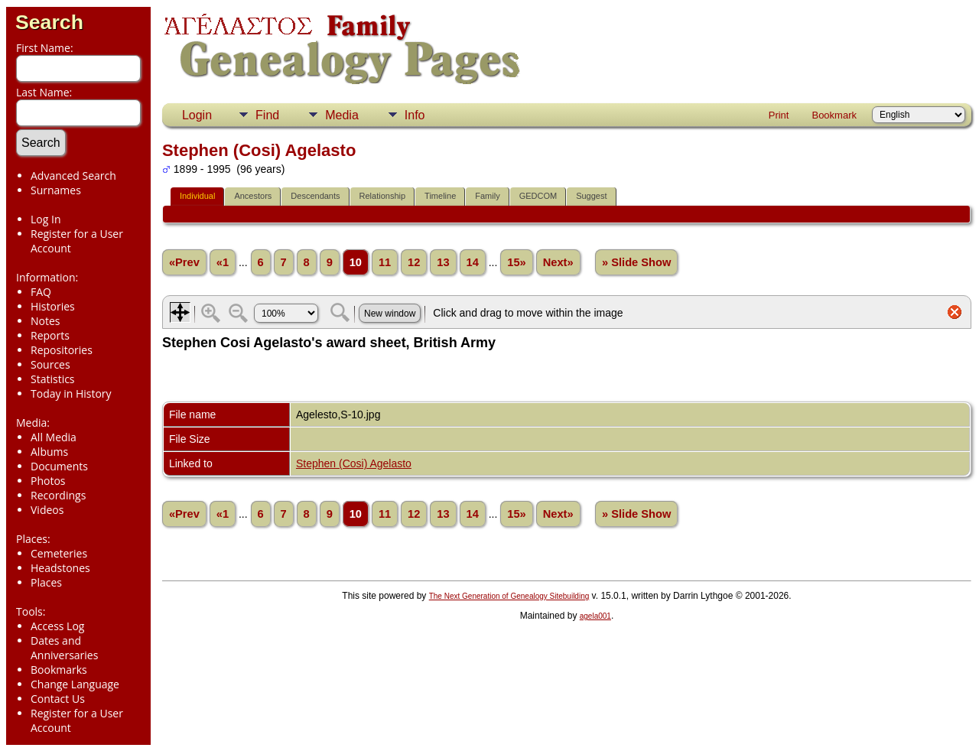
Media (342, 115)
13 (443, 262)
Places (46, 582)
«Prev (184, 262)
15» (516, 262)
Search (49, 22)
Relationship (382, 195)
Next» (558, 262)
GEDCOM (538, 195)
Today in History (71, 393)
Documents (59, 466)
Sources (50, 364)
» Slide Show (636, 262)
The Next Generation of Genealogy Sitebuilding (509, 596)
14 (473, 262)
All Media (53, 437)
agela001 (595, 616)
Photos (48, 480)
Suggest (591, 195)
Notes (45, 321)
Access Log (57, 626)
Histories (53, 306)
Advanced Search (73, 175)
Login (197, 115)
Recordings (58, 495)
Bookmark (834, 115)
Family (487, 195)
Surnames (56, 190)
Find (267, 115)
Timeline (440, 195)
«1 (222, 262)
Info (415, 115)
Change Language (75, 684)
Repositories (62, 350)
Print (779, 115)
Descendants (315, 195)
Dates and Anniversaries (64, 647)
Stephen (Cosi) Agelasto (353, 463)
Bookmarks (59, 669)
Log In (45, 219)
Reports (50, 335)
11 (385, 262)
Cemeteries (59, 553)
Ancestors (253, 195)
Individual (197, 195)
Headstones (60, 568)
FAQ (41, 291)
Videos (47, 509)
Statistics (53, 379)
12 (414, 262)
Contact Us (58, 698)
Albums (49, 451)
